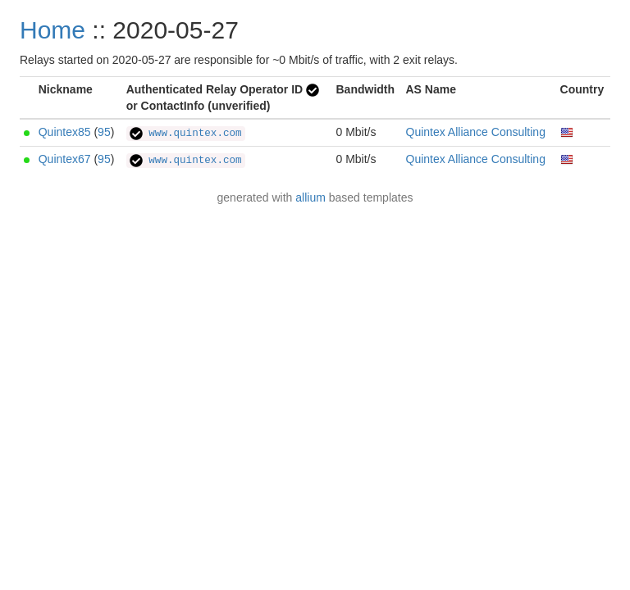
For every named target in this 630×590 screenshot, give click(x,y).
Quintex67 (65, 159)
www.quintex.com (186, 133)
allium (310, 197)
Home (52, 29)
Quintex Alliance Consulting (476, 131)
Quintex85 (65, 131)
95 (104, 131)
